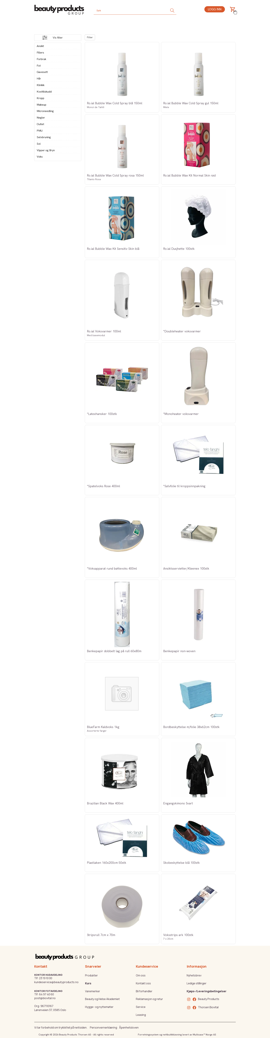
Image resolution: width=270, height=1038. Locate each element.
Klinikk (40, 85)
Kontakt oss (143, 983)
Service (141, 1007)
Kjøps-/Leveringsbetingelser (206, 991)
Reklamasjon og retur (149, 999)
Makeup (41, 104)
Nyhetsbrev (194, 975)
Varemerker (92, 991)
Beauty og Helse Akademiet (102, 999)
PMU (40, 130)
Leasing (141, 1015)
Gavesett (42, 72)
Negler (41, 117)
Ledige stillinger (196, 983)
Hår (39, 78)
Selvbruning (44, 137)
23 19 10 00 (45, 978)
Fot (39, 65)
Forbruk (41, 59)
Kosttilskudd (44, 91)
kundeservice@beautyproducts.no (56, 982)
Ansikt (40, 46)
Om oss (141, 975)
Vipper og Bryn (46, 150)
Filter (90, 37)
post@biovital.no (45, 998)
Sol (39, 144)
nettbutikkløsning (172, 1034)
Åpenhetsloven (129, 1027)
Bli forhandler (144, 991)
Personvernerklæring (103, 1027)
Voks (40, 156)
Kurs (88, 983)
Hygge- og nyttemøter (99, 1007)
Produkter (91, 975)
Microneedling (45, 111)
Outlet (40, 124)
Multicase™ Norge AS (204, 1034)
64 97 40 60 (46, 994)
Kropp (40, 98)
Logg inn (214, 9)
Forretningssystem (148, 1034)
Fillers (40, 52)
